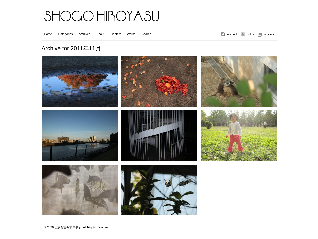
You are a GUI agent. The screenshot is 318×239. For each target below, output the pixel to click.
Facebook (232, 34)
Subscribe (269, 34)
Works (131, 34)
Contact (116, 34)
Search (146, 34)
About (100, 34)
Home (48, 34)
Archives (84, 34)
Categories (65, 34)
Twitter (250, 34)
